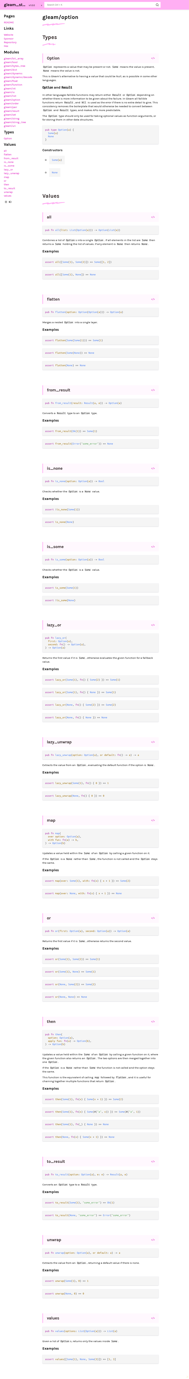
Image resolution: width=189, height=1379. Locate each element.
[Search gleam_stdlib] (102, 5)
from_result (11, 158)
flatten (7, 154)
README (9, 22)
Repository (10, 42)
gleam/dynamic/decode (18, 77)
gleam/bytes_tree (14, 65)
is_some (9, 165)
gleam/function (13, 84)
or (5, 180)
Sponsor (8, 38)
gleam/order (11, 103)
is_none (8, 162)
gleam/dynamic (13, 73)
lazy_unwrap (11, 173)
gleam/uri (10, 125)
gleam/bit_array (13, 58)
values (7, 195)
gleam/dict (10, 69)
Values (50, 196)
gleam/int (10, 88)
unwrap (8, 192)
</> (153, 58)
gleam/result (11, 110)
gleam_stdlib (15, 4)
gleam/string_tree (15, 122)
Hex (6, 46)
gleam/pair (10, 107)
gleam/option (12, 99)
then (6, 184)
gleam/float (11, 80)
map (6, 177)
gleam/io (9, 92)
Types (49, 37)
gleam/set (10, 114)
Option (8, 138)
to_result (9, 188)
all (5, 150)
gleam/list (10, 95)
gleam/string (11, 118)
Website (8, 34)
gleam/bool (11, 62)
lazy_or (8, 169)
